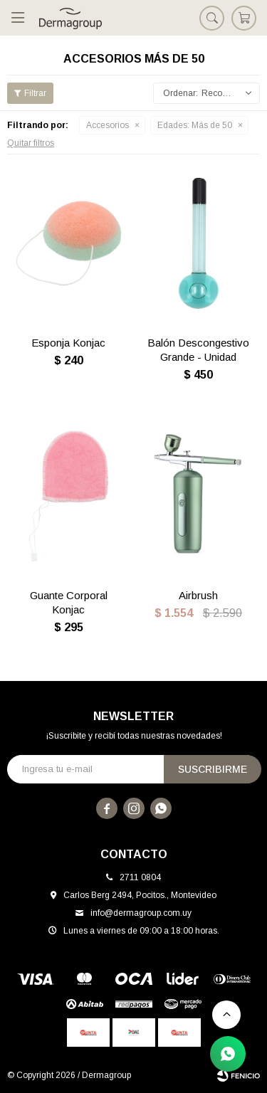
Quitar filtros (30, 143)
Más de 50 (194, 125)
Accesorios (107, 125)
